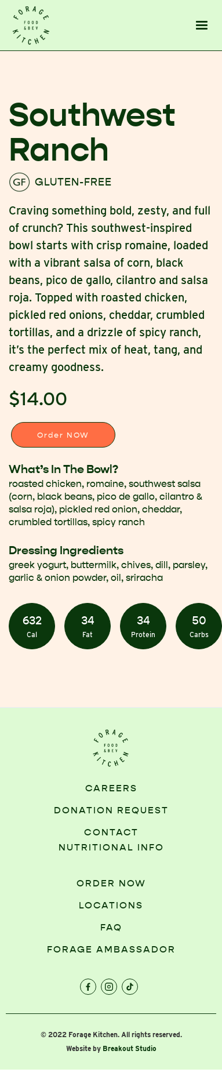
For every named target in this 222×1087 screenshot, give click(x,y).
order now (111, 883)
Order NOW (63, 435)
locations (111, 905)
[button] (202, 25)
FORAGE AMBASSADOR (111, 949)
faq (111, 927)
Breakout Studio (130, 1048)
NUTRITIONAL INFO (111, 847)
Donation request (111, 810)
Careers (111, 788)
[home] (31, 25)
